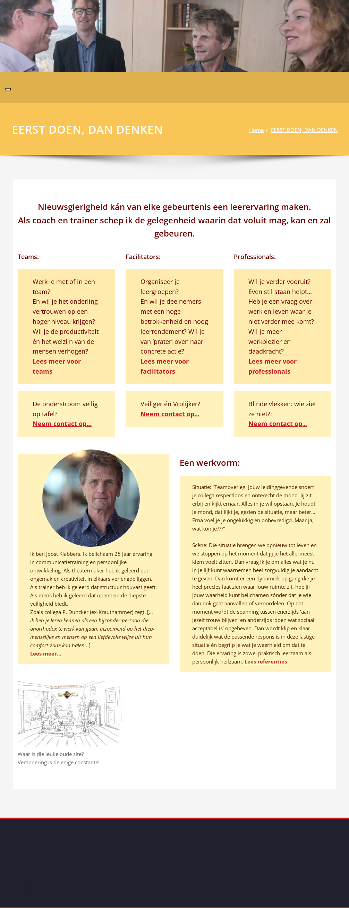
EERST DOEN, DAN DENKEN (306, 129)
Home (258, 129)
